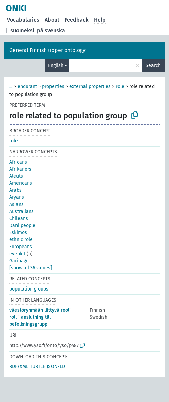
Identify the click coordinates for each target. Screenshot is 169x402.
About (52, 20)
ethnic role (21, 239)
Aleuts (16, 176)
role (120, 86)
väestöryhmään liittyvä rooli (40, 310)
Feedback (77, 20)
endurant (27, 86)
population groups (28, 289)
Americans (20, 183)
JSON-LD (56, 366)
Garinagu (19, 261)
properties (53, 86)
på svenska (51, 30)
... (10, 86)
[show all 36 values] (30, 268)
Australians (21, 211)
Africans (18, 162)
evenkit (17, 254)
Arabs (15, 190)
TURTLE (37, 366)
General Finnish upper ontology (47, 50)
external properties (90, 86)
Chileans (18, 218)
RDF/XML (18, 366)
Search (153, 66)
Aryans (16, 197)
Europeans (20, 247)
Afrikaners (20, 169)
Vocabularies (23, 20)
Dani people (22, 225)
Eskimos (18, 232)
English (55, 66)
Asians (16, 204)
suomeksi (22, 30)
